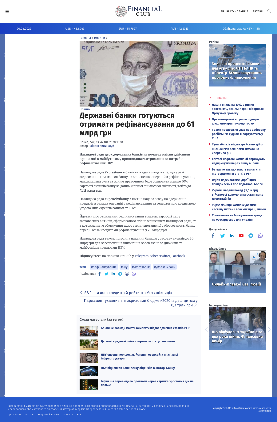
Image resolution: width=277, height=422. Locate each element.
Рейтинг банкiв (237, 11)
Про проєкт (14, 414)
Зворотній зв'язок (45, 414)
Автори (258, 11)
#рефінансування (104, 267)
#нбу (124, 267)
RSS (74, 414)
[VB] (134, 274)
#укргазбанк (141, 267)
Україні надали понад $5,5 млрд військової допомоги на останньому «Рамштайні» (237, 194)
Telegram (142, 256)
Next (269, 65)
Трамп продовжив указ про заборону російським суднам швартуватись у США (239, 134)
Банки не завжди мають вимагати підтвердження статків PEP (145, 328)
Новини (85, 109)
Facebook (178, 256)
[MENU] (7, 11)
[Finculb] (214, 236)
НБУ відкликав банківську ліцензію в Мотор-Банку (138, 368)
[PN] (127, 274)
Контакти (63, 414)
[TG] (120, 274)
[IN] (113, 274)
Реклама (28, 414)
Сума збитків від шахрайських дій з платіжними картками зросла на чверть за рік (237, 149)
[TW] (106, 274)
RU (222, 11)
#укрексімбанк (164, 267)
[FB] (99, 274)
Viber (154, 256)
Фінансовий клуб (101, 146)
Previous (206, 65)
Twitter (164, 256)
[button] (269, 11)
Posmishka (265, 410)
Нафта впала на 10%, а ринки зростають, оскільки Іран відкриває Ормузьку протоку (238, 109)
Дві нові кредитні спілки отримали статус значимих (138, 341)
